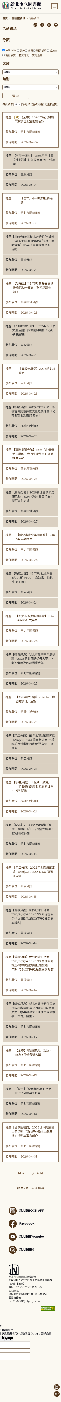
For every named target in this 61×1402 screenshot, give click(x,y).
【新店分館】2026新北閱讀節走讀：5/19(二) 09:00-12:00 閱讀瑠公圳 (34, 872)
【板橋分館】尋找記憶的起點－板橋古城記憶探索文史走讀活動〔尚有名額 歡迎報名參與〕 (33, 411)
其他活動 (37, 55)
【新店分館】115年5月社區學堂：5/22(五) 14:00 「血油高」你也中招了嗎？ (33, 578)
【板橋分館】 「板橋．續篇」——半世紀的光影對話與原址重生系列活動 (32, 786)
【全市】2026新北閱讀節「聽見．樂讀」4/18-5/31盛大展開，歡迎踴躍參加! (33, 829)
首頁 (5, 18)
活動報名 (10, 50)
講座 (22, 50)
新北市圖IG (21, 1250)
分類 (6, 40)
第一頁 (20, 1173)
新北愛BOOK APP (26, 1211)
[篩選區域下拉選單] (30, 72)
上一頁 (23, 1173)
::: (1, 2)
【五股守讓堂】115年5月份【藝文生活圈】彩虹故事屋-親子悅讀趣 (34, 160)
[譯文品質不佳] (9, 1338)
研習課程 (41, 50)
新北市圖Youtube (26, 1237)
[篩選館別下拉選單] (30, 87)
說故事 (53, 50)
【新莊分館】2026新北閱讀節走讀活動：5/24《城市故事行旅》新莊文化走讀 (33, 497)
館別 (6, 79)
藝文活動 (24, 55)
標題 (8, 117)
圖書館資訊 (18, 18)
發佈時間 (11, 142)
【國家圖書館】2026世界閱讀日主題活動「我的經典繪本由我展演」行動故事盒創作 (33, 1132)
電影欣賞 (10, 55)
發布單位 (11, 132)
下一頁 (38, 1173)
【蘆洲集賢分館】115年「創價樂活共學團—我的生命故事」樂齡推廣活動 (33, 454)
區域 (6, 64)
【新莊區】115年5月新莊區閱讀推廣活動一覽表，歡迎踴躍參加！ (33, 288)
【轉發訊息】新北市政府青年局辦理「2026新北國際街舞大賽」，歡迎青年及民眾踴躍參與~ (33, 659)
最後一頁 (42, 1173)
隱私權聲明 (41, 1294)
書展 (30, 50)
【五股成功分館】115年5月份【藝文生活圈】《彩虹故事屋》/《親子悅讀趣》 (33, 330)
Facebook (21, 1224)
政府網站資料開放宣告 (21, 1294)
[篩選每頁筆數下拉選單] (18, 104)
